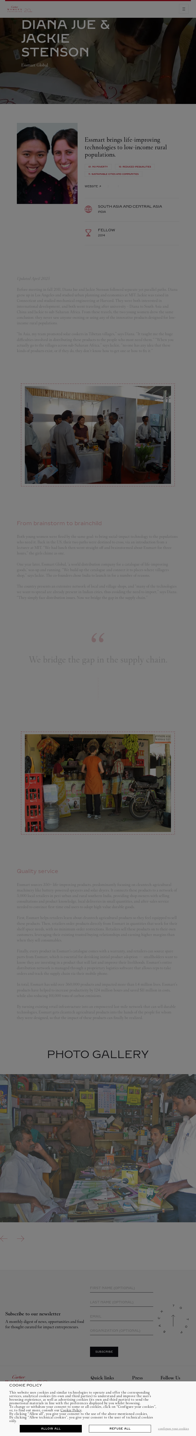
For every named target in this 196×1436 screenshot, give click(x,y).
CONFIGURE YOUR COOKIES (173, 1428)
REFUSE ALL (120, 1428)
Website (93, 186)
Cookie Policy (71, 1410)
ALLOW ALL (51, 1428)
